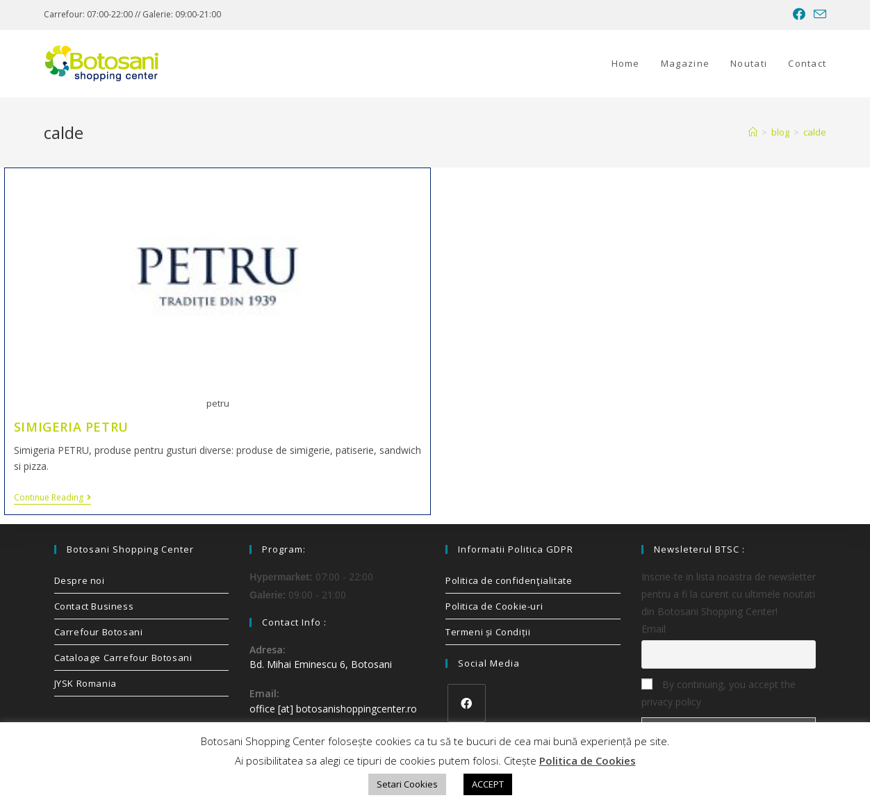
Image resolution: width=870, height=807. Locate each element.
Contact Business (94, 606)
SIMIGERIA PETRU (71, 426)
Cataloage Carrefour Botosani (123, 657)
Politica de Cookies (587, 760)
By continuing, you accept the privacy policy (718, 693)
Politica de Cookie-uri (494, 606)
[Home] (752, 132)
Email (653, 628)
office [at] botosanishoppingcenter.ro (333, 708)
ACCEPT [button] (488, 784)
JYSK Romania (85, 683)
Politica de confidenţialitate (508, 580)
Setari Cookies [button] (407, 784)
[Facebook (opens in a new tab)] (799, 15)
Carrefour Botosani (98, 632)
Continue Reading (52, 498)
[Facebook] (467, 703)
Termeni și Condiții (487, 632)
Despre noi (79, 580)
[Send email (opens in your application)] (818, 15)
